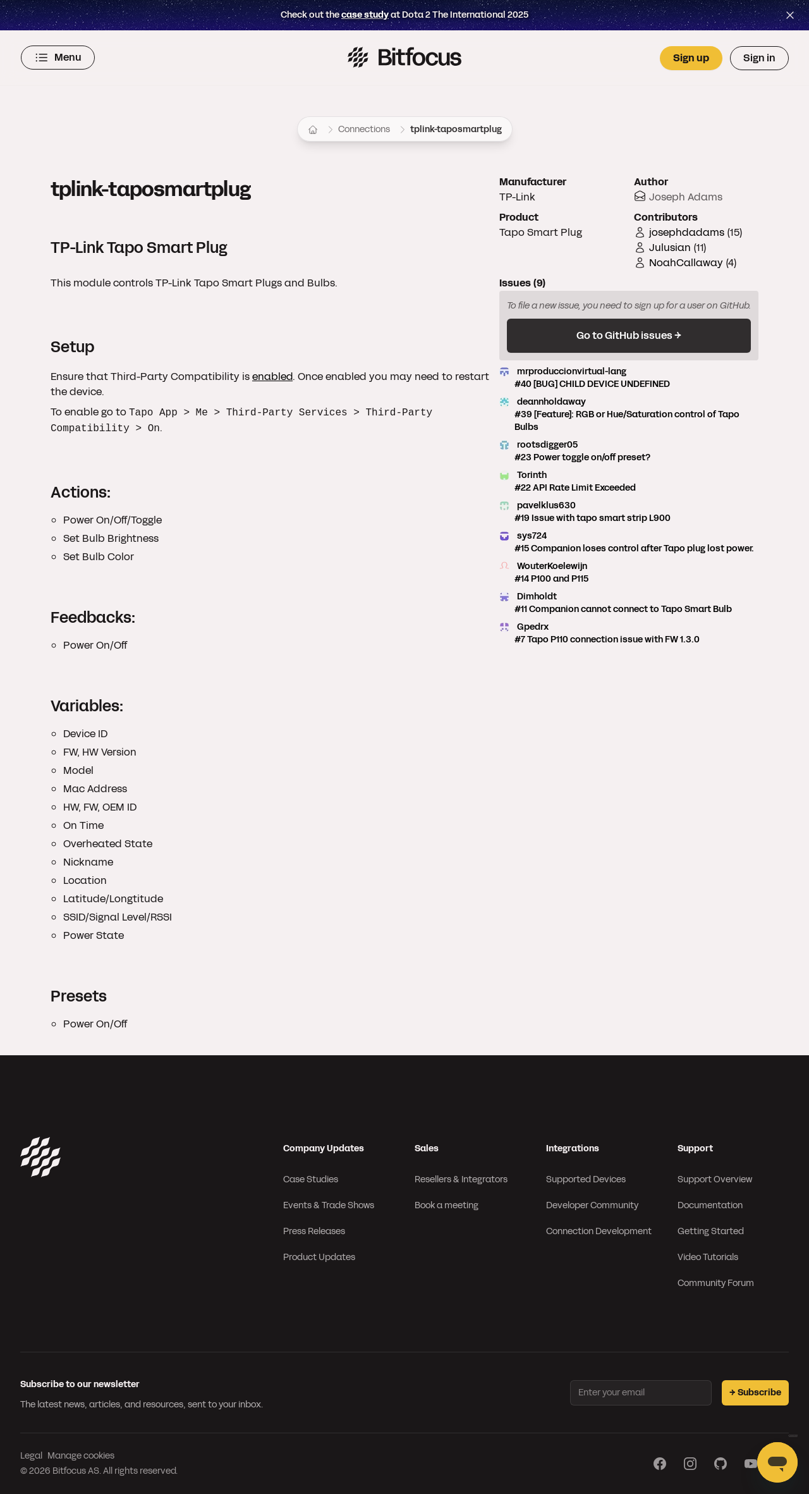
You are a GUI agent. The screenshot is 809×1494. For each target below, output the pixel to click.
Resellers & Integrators (461, 1179)
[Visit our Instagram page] (690, 1463)
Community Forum (716, 1283)
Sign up (691, 58)
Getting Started (711, 1231)
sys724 (628, 542)
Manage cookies (80, 1456)
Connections (364, 129)
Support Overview (715, 1179)
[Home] (313, 130)
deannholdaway (628, 415)
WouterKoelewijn (628, 572)
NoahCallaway (686, 262)
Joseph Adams (685, 197)
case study (365, 15)
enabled (272, 376)
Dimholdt (628, 603)
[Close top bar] (790, 15)
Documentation (710, 1205)
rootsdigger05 (628, 451)
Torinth (628, 481)
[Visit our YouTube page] (750, 1463)
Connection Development (599, 1231)
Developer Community (592, 1205)
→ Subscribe (755, 1393)
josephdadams (686, 232)
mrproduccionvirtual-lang (628, 378)
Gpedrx (628, 633)
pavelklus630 (628, 512)
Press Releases (314, 1231)
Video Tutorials (708, 1257)
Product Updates (319, 1257)
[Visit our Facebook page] (659, 1463)
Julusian (670, 247)
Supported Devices (586, 1179)
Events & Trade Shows (328, 1205)
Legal (31, 1456)
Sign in (759, 58)
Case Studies (310, 1179)
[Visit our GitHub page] (720, 1463)
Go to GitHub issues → (628, 335)
